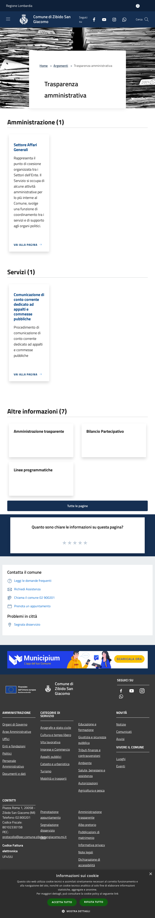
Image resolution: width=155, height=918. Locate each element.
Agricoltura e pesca (91, 790)
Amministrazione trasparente (39, 431)
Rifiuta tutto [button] (93, 902)
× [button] (150, 874)
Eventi (120, 766)
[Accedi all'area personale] (137, 6)
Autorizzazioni (88, 783)
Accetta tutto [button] (62, 902)
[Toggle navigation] (8, 19)
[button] (77, 911)
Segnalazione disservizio (49, 827)
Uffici (5, 738)
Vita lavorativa (50, 742)
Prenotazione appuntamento (50, 814)
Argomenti (60, 65)
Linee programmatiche (33, 470)
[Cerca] (146, 19)
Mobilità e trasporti (53, 778)
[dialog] (77, 894)
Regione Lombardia (19, 5)
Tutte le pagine (77, 505)
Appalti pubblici (50, 756)
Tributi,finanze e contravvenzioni (89, 753)
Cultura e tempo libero (55, 734)
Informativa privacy (91, 844)
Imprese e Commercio (55, 749)
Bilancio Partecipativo (105, 431)
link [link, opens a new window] (116, 893)
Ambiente (85, 762)
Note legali (85, 852)
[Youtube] (102, 19)
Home (44, 65)
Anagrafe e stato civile (55, 727)
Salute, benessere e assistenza (91, 773)
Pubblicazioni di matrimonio (88, 835)
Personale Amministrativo (13, 763)
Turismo (45, 771)
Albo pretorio (87, 824)
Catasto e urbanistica (54, 763)
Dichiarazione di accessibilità (89, 862)
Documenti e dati (14, 773)
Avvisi (120, 738)
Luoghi (121, 758)
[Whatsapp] (123, 19)
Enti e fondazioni (13, 746)
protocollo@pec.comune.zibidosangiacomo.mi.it (34, 836)
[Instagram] (113, 19)
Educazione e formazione (87, 727)
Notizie (121, 724)
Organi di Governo (14, 724)
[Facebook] (92, 19)
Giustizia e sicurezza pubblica (92, 740)
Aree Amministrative (16, 731)
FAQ (43, 837)
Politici (7, 753)
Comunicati (124, 731)
